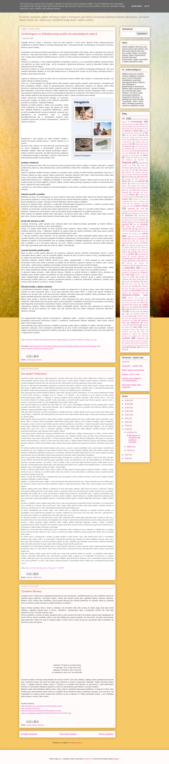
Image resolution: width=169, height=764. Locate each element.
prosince (131, 432)
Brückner (127, 133)
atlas (137, 124)
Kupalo (125, 199)
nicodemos (87, 759)
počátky (142, 250)
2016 (127, 458)
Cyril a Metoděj (139, 135)
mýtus (128, 226)
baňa (137, 126)
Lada (143, 199)
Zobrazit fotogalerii (82, 155)
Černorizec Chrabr (128, 137)
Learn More (136, 6)
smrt (138, 300)
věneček (145, 325)
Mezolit (132, 218)
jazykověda (144, 177)
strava (142, 302)
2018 (127, 429)
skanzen (142, 288)
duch (136, 148)
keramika (142, 183)
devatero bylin (140, 142)
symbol (145, 307)
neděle (140, 229)
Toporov (137, 311)
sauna (135, 284)
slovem (130, 298)
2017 (127, 455)
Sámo (146, 282)
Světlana (135, 307)
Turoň (126, 318)
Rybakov (136, 282)
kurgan (135, 199)
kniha (124, 188)
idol (133, 170)
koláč (126, 190)
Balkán (130, 126)
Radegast (134, 272)
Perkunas (125, 243)
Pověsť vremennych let (139, 261)
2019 (127, 425)
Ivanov (124, 174)
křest (130, 197)
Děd (131, 140)
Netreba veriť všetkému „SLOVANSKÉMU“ (131, 379)
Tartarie (137, 309)
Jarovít (127, 177)
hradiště (124, 165)
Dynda (134, 151)
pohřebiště (141, 254)
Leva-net (125, 362)
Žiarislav (133, 347)
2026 (127, 400)
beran (132, 128)
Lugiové (124, 211)
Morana (41, 725)
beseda (139, 128)
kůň (144, 197)
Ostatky (133, 238)
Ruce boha (136, 279)
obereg (143, 231)
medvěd (124, 218)
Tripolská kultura (139, 314)
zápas (146, 341)
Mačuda (142, 211)
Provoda (137, 265)
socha (127, 302)
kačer (132, 181)
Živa (123, 349)
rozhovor (125, 279)
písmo (127, 247)
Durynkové (125, 151)
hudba (135, 168)
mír (147, 218)
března (130, 447)
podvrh (124, 252)
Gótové (145, 157)
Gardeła (127, 157)
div (130, 144)
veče (143, 318)
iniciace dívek (140, 172)
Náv (133, 229)
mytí (134, 224)
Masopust (129, 215)
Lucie (142, 209)
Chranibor (144, 168)
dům (143, 148)
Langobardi (125, 201)
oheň (136, 236)
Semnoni (125, 286)
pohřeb (131, 254)
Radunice (144, 272)
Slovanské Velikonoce (34, 373)
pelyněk (142, 241)
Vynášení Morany (31, 591)
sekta (143, 284)
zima (129, 345)
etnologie (125, 155)
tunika (146, 316)
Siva (126, 288)
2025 (127, 404)
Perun (145, 243)
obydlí (129, 236)
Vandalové (135, 318)
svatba (145, 305)
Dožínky (128, 149)
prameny (129, 263)
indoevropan (143, 170)
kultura (137, 197)
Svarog (135, 305)
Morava (133, 222)
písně (135, 247)
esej (123, 153)
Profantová (126, 265)
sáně (126, 284)
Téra (124, 311)
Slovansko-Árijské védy (135, 295)
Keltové (133, 183)
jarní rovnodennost (135, 174)
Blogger (116, 759)
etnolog (142, 153)
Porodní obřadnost (137, 256)
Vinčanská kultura (128, 329)
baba (123, 126)
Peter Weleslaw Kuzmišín (133, 245)
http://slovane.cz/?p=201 (30, 708)
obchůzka (125, 233)
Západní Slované (135, 341)
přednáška (130, 268)
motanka (142, 222)
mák (129, 213)
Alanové (135, 119)
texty (130, 311)
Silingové (145, 286)
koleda (134, 190)
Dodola (145, 144)
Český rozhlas (143, 137)
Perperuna (136, 243)
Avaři (144, 124)
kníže (130, 188)
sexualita (134, 286)
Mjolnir (127, 220)
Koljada (142, 190)
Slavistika (125, 290)
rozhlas (142, 277)
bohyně (145, 131)
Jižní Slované (140, 179)
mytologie (144, 224)
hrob (134, 165)
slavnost (134, 290)
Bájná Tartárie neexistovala (133, 370)
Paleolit (124, 241)
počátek (133, 250)
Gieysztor (137, 157)
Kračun (132, 195)
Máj (123, 213)
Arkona (130, 124)
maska (146, 213)
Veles (135, 320)
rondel (124, 277)
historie (39, 360)
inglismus (128, 172)
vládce (142, 329)
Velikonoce (37, 577)
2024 (127, 408)
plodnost (125, 250)
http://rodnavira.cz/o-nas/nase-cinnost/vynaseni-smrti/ (41, 706)
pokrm (124, 256)
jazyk (135, 177)
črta (125, 140)
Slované (124, 293)
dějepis (138, 140)
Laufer (124, 203)
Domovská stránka (68, 734)
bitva (146, 128)
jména (124, 181)
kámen (124, 183)
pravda (141, 263)
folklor (145, 155)
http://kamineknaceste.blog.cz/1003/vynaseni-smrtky (41, 711)
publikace (125, 272)
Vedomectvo (126, 320)
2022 (127, 415)
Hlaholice (142, 163)
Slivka (143, 290)
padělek (142, 239)
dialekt (124, 144)
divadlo (137, 144)
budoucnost (138, 133)
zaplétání (127, 343)
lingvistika (131, 209)
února (129, 450)
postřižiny (125, 259)
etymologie (135, 155)
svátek (127, 307)
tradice (145, 311)
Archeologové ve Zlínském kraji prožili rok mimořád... (133, 438)
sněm (146, 300)
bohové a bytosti (132, 131)
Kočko (138, 188)
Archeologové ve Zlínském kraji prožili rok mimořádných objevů (59, 33)
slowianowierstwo (127, 300)
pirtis (146, 245)
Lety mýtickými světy (137, 203)
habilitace (129, 160)
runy (146, 279)
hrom (142, 165)
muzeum (125, 224)
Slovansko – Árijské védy (132, 366)
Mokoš (142, 220)
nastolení (125, 229)
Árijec (124, 124)
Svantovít (125, 305)
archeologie (30, 360)
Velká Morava (134, 325)
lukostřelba (133, 211)
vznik (143, 336)
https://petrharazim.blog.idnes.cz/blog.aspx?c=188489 (45, 568)
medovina (141, 215)
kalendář (141, 181)
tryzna (131, 316)
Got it (147, 6)
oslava (124, 239)
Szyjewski (128, 309)
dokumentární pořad (141, 146)
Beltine (124, 128)
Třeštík (138, 316)
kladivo (124, 186)
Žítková (142, 347)
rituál (127, 275)
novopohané (132, 231)
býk (127, 135)
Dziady (142, 151)
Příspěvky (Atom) (75, 743)
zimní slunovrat (140, 345)
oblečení (135, 233)
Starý (134, 302)
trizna (124, 316)
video (135, 327)
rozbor (132, 277)
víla (144, 327)
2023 (127, 411)
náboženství (140, 226)
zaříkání (136, 343)
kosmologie (136, 192)
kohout (145, 188)
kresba (124, 197)
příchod (133, 270)
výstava (134, 336)
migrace (140, 218)
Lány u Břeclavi (139, 201)
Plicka (143, 247)
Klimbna (133, 186)
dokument (128, 146)
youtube (126, 338)
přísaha (142, 270)
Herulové (141, 160)
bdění (143, 126)
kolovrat (125, 192)
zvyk (124, 347)
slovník (141, 298)
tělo (144, 309)
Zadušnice (140, 338)
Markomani (137, 213)
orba (143, 236)
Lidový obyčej (31, 725)
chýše (127, 170)
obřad (145, 233)
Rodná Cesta (140, 275)
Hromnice (125, 168)
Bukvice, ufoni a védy (130, 374)
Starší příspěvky (106, 734)
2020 (127, 422)
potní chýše (136, 259)
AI (123, 118)
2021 (127, 418)
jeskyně (127, 179)
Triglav (127, 314)
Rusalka (127, 281)
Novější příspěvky (29, 734)
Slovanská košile (138, 293)
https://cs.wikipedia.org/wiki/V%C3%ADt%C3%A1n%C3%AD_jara (46, 713)
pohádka (134, 252)
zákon (124, 341)
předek (145, 265)
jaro (146, 174)
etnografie (132, 153)
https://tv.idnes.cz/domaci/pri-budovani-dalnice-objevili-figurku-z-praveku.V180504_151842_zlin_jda (59, 340)
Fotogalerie (81, 102)
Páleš (133, 241)
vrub (134, 331)
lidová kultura (126, 206)
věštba (127, 327)
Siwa (133, 288)
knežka (142, 186)
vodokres (125, 331)
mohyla (134, 220)
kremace (142, 195)
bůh (146, 133)
